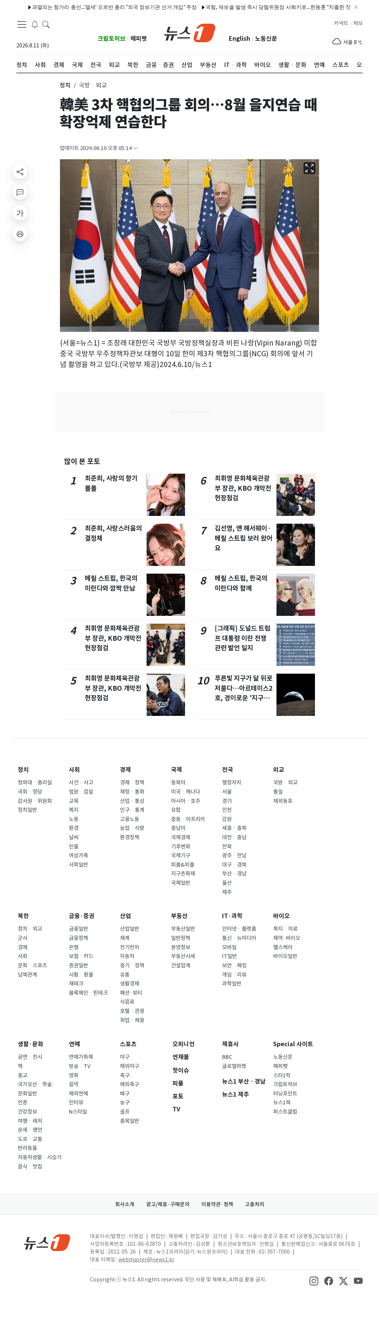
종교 (22, 1075)
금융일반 (78, 928)
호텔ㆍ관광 (132, 1011)
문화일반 (27, 1093)
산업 (125, 916)
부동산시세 (183, 956)
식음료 (127, 1001)
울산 (227, 883)
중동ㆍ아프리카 (188, 819)
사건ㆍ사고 (81, 782)
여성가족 (78, 855)
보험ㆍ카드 (81, 956)
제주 (227, 892)
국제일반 (180, 883)
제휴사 (230, 1044)
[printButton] (20, 233)
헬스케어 (282, 947)
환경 (73, 828)
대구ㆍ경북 (234, 864)
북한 (23, 916)
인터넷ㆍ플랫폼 (239, 928)
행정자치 (231, 782)
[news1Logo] (47, 1242)
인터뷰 (76, 1102)
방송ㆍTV (80, 1066)
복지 (73, 810)
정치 (23, 770)
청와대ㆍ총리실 (35, 782)
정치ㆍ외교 (30, 928)
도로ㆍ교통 (30, 1139)
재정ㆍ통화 (132, 791)
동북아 (178, 782)
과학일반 (231, 983)
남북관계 (27, 974)
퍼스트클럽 (285, 1111)
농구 (125, 1102)
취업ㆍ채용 (132, 1020)
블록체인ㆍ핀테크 (88, 993)
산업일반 (129, 928)
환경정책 (129, 837)
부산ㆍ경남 (234, 873)
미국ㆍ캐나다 (185, 791)
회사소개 (124, 1204)
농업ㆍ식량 (132, 828)
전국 (227, 770)
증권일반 (78, 965)
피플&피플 (182, 864)
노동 (73, 819)
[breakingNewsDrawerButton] (34, 23)
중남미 (178, 828)
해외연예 (78, 1093)
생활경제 (129, 983)
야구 (125, 1057)
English (239, 39)
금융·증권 (81, 916)
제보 (358, 23)
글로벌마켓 (234, 1066)
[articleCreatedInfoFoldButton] (135, 148)
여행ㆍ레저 (30, 1121)
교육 (73, 801)
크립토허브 (111, 39)
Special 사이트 (293, 1044)
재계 (125, 938)
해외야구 (129, 1066)
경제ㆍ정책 (132, 782)
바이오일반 (285, 956)
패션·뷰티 (131, 993)
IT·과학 (232, 916)
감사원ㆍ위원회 (35, 801)
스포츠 (128, 1044)
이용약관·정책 (217, 1204)
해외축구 (129, 1084)
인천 (227, 810)
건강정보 (27, 1111)
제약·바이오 (286, 938)
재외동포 (282, 801)
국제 (176, 770)
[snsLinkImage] (313, 1280)
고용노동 (129, 819)
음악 (73, 1084)
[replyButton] (20, 192)
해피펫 (138, 39)
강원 (227, 819)
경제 (125, 770)
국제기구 (180, 855)
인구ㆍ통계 (132, 810)
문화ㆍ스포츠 (32, 965)
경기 (227, 801)
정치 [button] (65, 85)
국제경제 (180, 837)
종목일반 (129, 1121)
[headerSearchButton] (46, 23)
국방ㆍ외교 (285, 782)
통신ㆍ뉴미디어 (239, 938)
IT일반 (229, 956)
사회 (74, 770)
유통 (125, 974)
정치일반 (27, 810)
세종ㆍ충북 (234, 828)
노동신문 (266, 39)
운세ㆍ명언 (30, 1130)
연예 (74, 1044)
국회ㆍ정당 (30, 791)
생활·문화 (30, 1044)
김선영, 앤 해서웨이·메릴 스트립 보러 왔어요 (243, 538)
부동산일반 (183, 928)
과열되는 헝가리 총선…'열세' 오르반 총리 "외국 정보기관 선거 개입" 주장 (91, 7)
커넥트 (341, 23)
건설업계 (180, 965)
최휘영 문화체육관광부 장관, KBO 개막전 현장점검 (113, 638)
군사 (22, 938)
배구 (125, 1093)
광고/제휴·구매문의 (168, 1204)
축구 (125, 1075)
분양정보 (180, 947)
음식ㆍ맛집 (30, 1166)
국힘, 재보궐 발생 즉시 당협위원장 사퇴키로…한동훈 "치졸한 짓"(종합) (263, 7)
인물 (73, 846)
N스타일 (78, 1111)
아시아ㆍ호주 (185, 801)
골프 (125, 1111)
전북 (227, 846)
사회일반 (78, 864)
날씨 (73, 837)
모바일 (229, 947)
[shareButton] (20, 171)
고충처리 (254, 1204)
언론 (22, 1102)
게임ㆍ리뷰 (234, 974)
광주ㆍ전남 (234, 855)
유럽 (176, 810)
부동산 (179, 916)
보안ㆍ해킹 (234, 965)
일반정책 (180, 938)
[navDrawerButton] (21, 24)
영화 (73, 1075)
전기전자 (129, 947)
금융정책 (78, 938)
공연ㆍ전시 (30, 1057)
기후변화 (180, 846)
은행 (73, 947)
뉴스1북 (282, 1102)
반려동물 (27, 1148)
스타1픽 (282, 1075)
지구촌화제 (183, 873)
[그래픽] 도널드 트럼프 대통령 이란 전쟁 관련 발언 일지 (242, 638)
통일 (278, 791)
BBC (227, 1057)
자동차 (127, 956)
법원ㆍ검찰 (81, 791)
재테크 (76, 983)
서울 (227, 791)
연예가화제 (81, 1057)
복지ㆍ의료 (285, 928)
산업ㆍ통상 (132, 801)
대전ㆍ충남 (234, 837)
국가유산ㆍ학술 (35, 1084)
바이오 (281, 916)
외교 (278, 770)
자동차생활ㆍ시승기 (39, 1157)
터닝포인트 (285, 1093)
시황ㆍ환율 (81, 974)
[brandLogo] (189, 32)
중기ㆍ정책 (132, 965)
